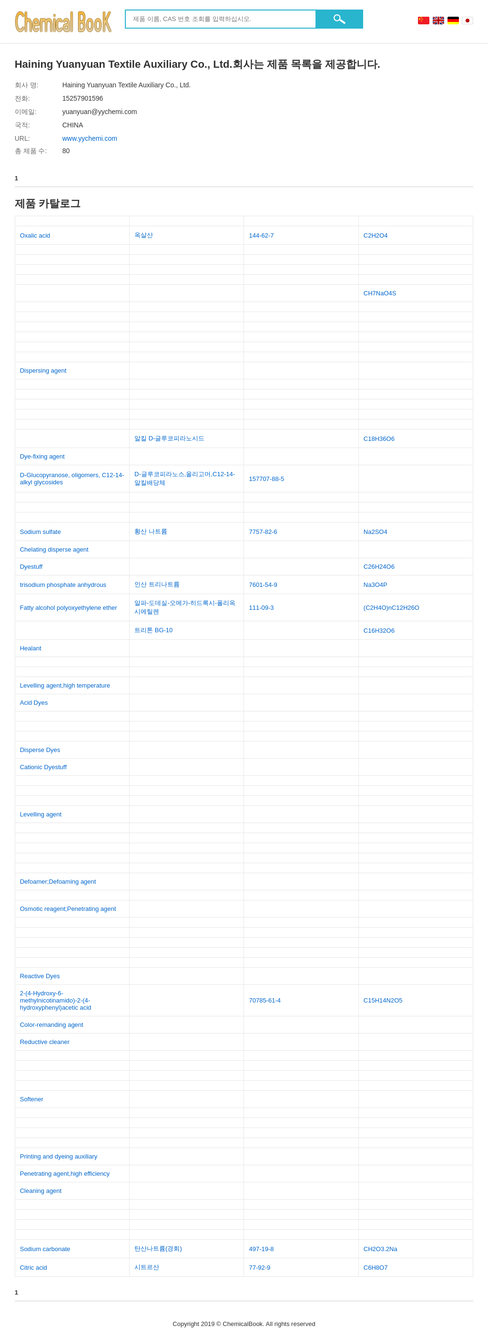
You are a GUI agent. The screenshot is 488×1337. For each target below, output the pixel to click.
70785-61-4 (265, 1000)
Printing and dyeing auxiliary (59, 1156)
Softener (31, 1099)
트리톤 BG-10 (153, 630)
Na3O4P (375, 584)
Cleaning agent (40, 1190)
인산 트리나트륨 (157, 584)
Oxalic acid (35, 235)
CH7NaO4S (380, 293)
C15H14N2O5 (383, 1000)
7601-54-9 (263, 584)
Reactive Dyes (40, 976)
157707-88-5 (266, 478)
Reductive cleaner (45, 1041)
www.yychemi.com (89, 138)
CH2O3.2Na (380, 1249)
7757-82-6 (263, 531)
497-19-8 (261, 1249)
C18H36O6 (379, 438)
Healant (30, 648)
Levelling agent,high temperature (65, 685)
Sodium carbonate (45, 1249)
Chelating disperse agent (54, 549)
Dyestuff (31, 566)
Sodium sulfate (40, 531)
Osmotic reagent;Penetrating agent (68, 908)
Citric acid (33, 1267)
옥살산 (143, 235)
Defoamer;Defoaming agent (58, 881)
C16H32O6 (379, 630)
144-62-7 (261, 235)
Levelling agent (40, 814)
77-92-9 (259, 1267)
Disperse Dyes (40, 749)
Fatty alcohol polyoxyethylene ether (68, 607)
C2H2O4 (376, 235)
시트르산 (146, 1267)
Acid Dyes (34, 702)
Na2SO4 (375, 531)
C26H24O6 (379, 566)
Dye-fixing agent (42, 456)
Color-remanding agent (51, 1024)
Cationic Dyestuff (43, 767)
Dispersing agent (43, 370)
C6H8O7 (376, 1267)
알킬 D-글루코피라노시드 (169, 438)
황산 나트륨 (150, 531)
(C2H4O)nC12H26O (391, 607)
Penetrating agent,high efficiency (65, 1173)
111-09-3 (261, 607)
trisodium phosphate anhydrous (63, 584)
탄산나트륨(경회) (158, 1248)
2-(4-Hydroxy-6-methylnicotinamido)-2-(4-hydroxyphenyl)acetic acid (56, 1000)
